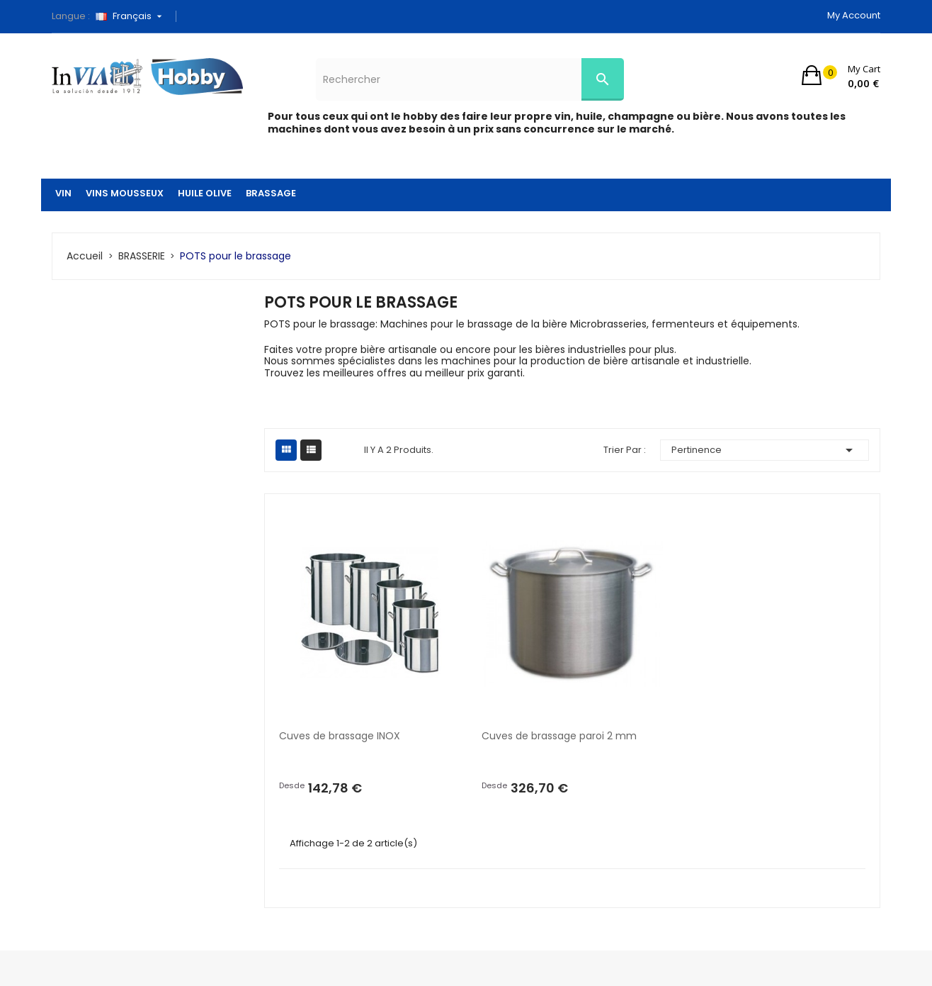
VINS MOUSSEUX (125, 193)
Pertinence (764, 450)
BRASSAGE (271, 193)
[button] (841, 75)
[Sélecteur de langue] (134, 16)
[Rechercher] (470, 79)
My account (853, 15)
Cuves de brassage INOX (339, 736)
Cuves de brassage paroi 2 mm (559, 736)
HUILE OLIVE (205, 193)
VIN (63, 193)
